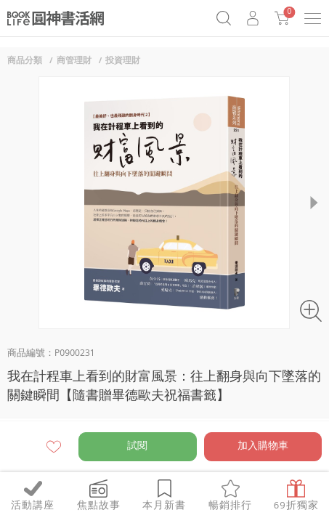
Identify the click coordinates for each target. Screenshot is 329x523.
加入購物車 (262, 447)
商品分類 (24, 61)
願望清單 (53, 447)
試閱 (137, 447)
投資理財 (122, 61)
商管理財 (74, 61)
